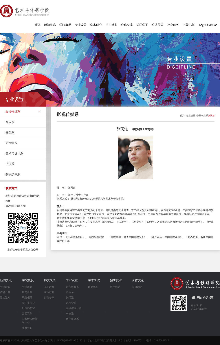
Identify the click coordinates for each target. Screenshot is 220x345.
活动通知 (5, 297)
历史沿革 (27, 292)
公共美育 (158, 24)
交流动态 (137, 287)
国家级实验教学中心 (29, 320)
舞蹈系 (10, 132)
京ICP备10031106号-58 (69, 340)
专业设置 (81, 24)
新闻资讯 (50, 24)
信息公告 (5, 292)
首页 (37, 24)
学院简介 (27, 287)
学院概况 (65, 24)
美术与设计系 (14, 153)
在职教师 (49, 287)
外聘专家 (49, 297)
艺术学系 (11, 143)
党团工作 (27, 313)
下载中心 (188, 24)
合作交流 (127, 24)
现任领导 (27, 297)
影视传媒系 (13, 111)
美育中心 (27, 328)
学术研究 (96, 24)
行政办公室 (28, 308)
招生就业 (111, 24)
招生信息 (115, 287)
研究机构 (93, 287)
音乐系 (10, 122)
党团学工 (142, 24)
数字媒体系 (13, 174)
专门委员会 (28, 303)
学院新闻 (5, 287)
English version (208, 24)
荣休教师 (49, 292)
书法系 (10, 163)
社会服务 (173, 24)
